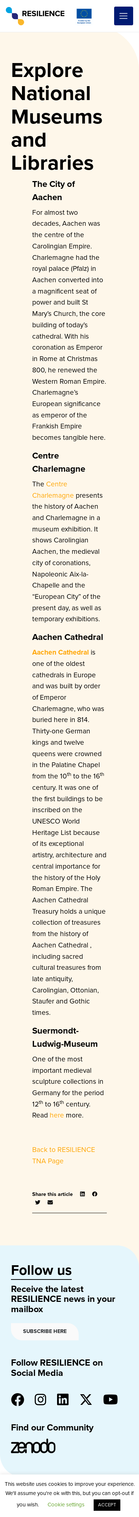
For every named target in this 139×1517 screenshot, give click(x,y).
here (57, 1115)
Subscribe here (45, 1331)
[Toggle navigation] (123, 16)
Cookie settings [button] (66, 1504)
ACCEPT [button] (107, 1505)
